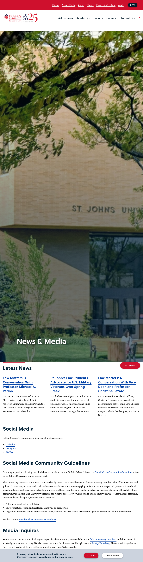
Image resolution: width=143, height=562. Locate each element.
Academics (83, 18)
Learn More (113, 555)
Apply (121, 5)
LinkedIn (10, 444)
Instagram (11, 448)
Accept (91, 555)
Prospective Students (105, 5)
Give (132, 4)
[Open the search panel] (139, 20)
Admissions (65, 18)
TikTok (9, 452)
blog (101, 543)
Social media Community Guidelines (37, 519)
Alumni (90, 5)
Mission (55, 5)
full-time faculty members (103, 539)
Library (81, 5)
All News (130, 365)
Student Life (127, 18)
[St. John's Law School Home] (21, 17)
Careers (111, 18)
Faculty (98, 18)
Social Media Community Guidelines (113, 472)
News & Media (68, 5)
